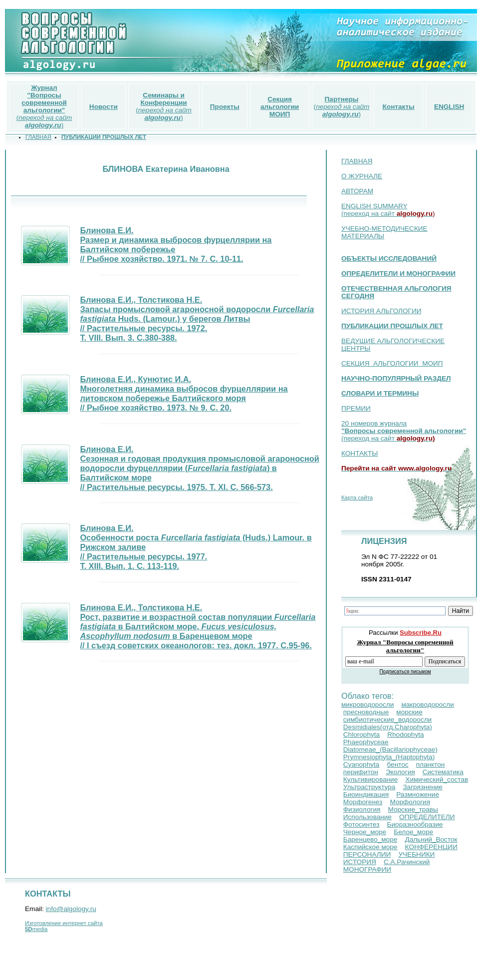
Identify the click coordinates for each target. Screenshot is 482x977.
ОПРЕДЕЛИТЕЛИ (427, 817)
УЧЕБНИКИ (416, 854)
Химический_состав (436, 779)
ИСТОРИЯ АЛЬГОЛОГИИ (381, 311)
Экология (400, 772)
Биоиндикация (366, 794)
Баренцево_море (370, 839)
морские (409, 712)
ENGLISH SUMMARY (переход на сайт (388, 209)
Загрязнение (422, 787)
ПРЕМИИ (356, 408)
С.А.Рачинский (407, 862)
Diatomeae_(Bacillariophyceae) (390, 749)
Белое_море (413, 832)
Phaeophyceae (366, 742)
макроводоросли (427, 704)
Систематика (443, 772)
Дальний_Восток (431, 839)
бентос (397, 764)
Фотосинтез (361, 824)
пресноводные (366, 712)
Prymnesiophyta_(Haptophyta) (389, 757)
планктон (430, 764)
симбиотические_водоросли (387, 719)
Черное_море (364, 832)
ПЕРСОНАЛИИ (367, 854)
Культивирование (370, 779)
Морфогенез (363, 802)
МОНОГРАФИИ (367, 869)
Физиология (362, 809)
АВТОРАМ (357, 191)
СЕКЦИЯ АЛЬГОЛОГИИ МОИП (392, 363)
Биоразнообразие (415, 824)
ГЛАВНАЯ (356, 161)
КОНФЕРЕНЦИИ (431, 847)
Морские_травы (413, 809)
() (44, 106)
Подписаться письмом (405, 671)
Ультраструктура (369, 787)
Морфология (410, 802)
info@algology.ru (71, 909)
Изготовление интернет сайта (64, 923)
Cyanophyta (361, 764)
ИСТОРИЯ (359, 862)
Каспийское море (370, 847)
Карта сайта (357, 497)
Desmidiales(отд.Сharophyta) (387, 727)
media (36, 929)
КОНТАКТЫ (359, 453)
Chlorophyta (361, 734)
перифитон (360, 772)
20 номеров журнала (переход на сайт (403, 431)
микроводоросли (367, 704)
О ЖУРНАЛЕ (361, 176)
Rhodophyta (405, 734)
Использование (367, 817)
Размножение (417, 794)
